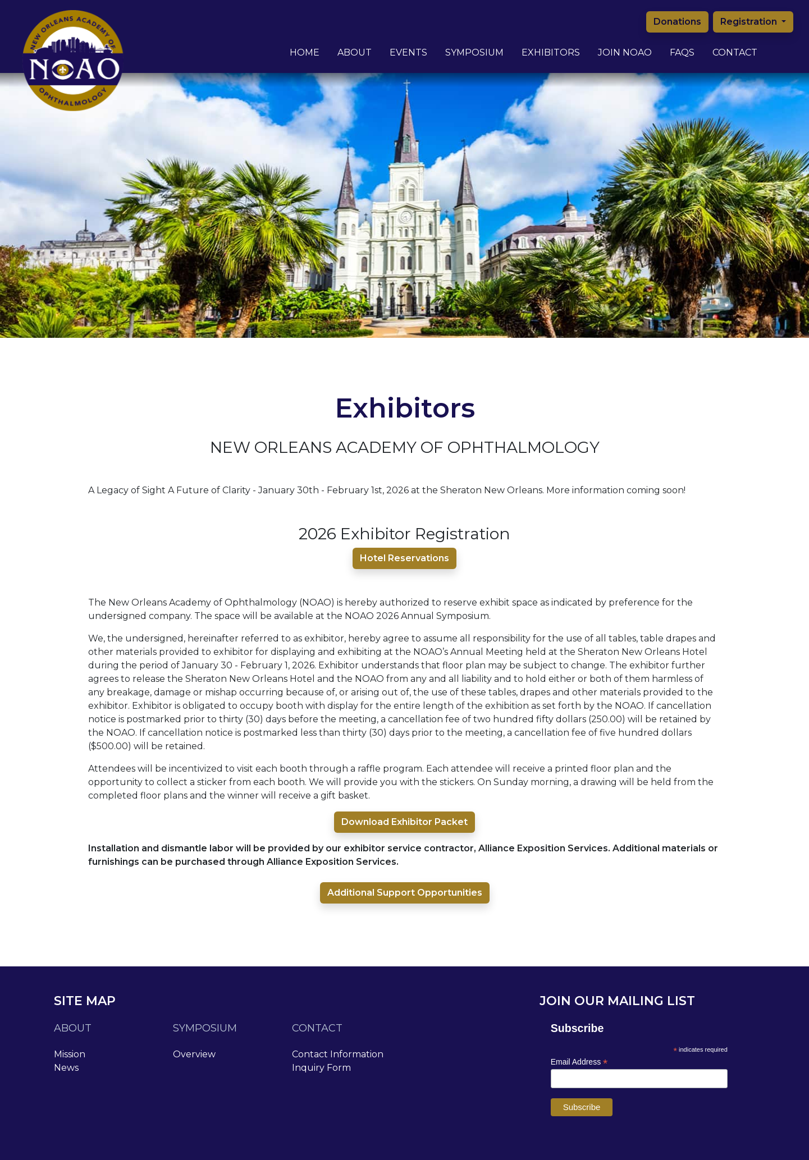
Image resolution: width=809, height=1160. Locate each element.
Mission (69, 1054)
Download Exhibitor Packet (404, 822)
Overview (194, 1054)
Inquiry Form (321, 1067)
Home (304, 52)
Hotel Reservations (404, 558)
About (354, 43)
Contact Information (337, 1054)
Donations (677, 21)
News (66, 1067)
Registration (749, 21)
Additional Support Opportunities (404, 892)
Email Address (579, 1062)
